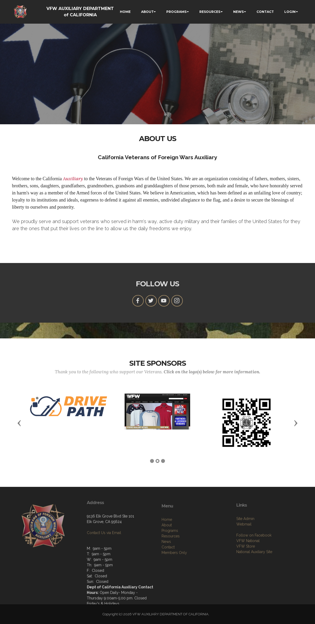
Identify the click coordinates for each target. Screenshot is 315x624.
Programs (170, 550)
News (166, 561)
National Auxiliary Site (254, 569)
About (167, 544)
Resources (171, 555)
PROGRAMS (176, 12)
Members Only (174, 572)
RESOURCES (209, 12)
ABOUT (147, 12)
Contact (168, 566)
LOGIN (290, 12)
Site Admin (245, 536)
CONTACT (265, 12)
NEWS (238, 12)
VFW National (248, 558)
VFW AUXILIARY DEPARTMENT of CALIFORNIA (80, 11)
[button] (19, 423)
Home (167, 539)
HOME (125, 12)
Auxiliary (73, 179)
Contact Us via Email (104, 544)
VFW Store (245, 563)
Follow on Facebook (253, 552)
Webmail (244, 541)
